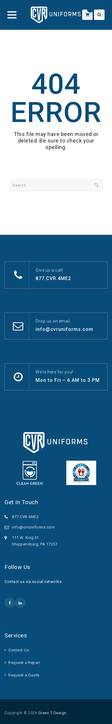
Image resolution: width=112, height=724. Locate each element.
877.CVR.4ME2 (53, 278)
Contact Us (18, 650)
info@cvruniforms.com (64, 329)
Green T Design (52, 713)
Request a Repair (24, 662)
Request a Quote (23, 675)
